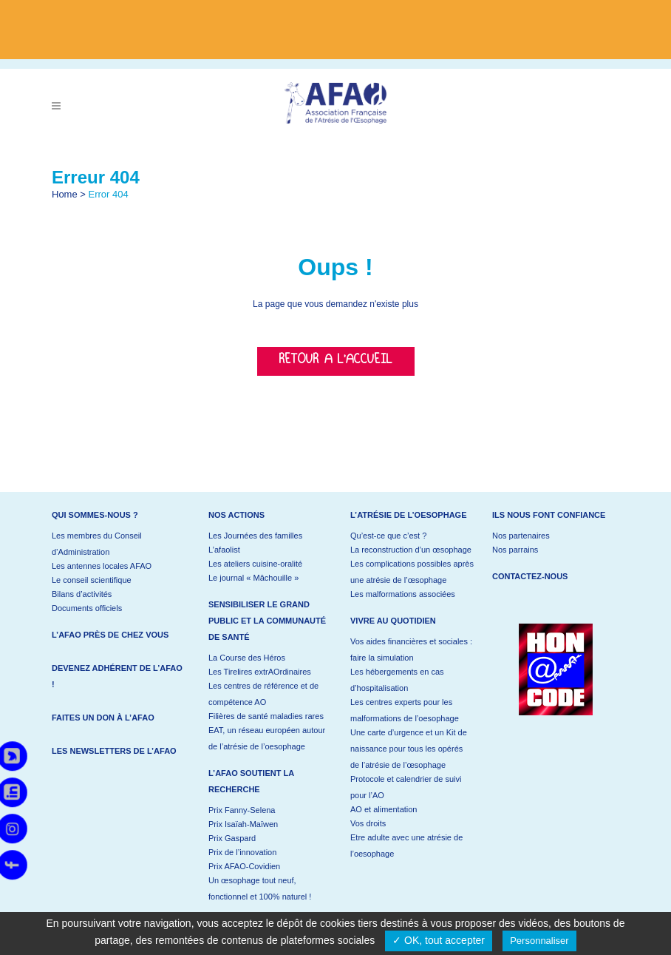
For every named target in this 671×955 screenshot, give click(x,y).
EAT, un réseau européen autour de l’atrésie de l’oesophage (266, 738)
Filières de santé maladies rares (266, 716)
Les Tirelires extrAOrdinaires (259, 671)
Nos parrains (515, 549)
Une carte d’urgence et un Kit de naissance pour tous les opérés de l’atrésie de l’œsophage (408, 748)
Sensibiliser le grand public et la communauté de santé (267, 620)
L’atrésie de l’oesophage (408, 514)
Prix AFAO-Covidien (244, 866)
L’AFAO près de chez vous (110, 634)
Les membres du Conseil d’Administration (97, 543)
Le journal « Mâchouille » (253, 577)
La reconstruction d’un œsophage (410, 549)
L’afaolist (224, 549)
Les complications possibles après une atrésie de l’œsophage (412, 571)
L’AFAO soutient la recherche (251, 781)
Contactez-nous (530, 576)
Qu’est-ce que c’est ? (388, 535)
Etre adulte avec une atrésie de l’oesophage (406, 845)
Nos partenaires (521, 535)
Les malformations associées (402, 594)
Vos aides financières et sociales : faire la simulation (411, 649)
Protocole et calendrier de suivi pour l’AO (405, 787)
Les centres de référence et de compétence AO (263, 693)
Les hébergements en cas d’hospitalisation (397, 679)
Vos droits (368, 823)
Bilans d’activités (82, 594)
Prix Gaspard (232, 838)
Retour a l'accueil (335, 361)
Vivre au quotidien (393, 620)
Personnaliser (539, 940)
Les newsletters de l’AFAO (114, 750)
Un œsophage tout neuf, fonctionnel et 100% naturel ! (259, 888)
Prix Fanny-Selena (242, 810)
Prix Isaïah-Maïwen (243, 824)
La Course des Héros (246, 657)
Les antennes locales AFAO (101, 565)
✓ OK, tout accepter (438, 940)
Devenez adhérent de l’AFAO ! (117, 676)
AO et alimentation (384, 809)
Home (65, 194)
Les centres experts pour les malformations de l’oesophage (404, 710)
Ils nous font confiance (548, 514)
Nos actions (236, 514)
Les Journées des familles (255, 535)
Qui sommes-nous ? (95, 514)
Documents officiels (87, 608)
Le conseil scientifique (92, 580)
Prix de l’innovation (242, 852)
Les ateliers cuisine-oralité (255, 563)
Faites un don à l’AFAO (103, 717)
